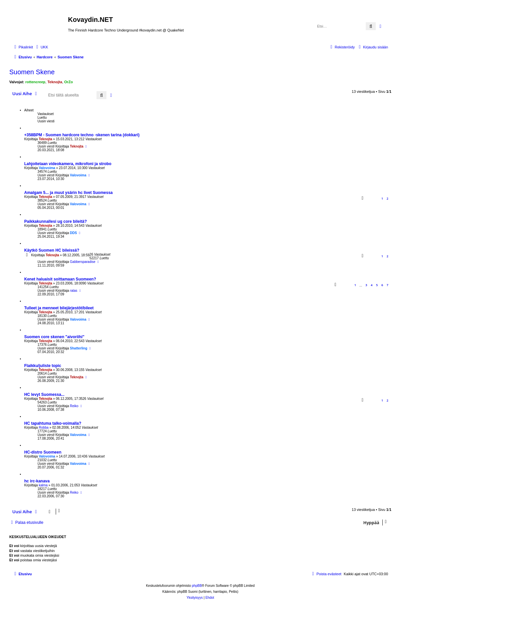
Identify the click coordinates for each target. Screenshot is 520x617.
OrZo (68, 82)
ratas (73, 290)
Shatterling (78, 348)
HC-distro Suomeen (42, 452)
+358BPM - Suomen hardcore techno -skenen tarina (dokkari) (82, 135)
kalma (43, 485)
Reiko (74, 406)
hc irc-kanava (37, 481)
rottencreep (35, 82)
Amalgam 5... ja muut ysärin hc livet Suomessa (68, 192)
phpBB (197, 585)
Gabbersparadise (83, 262)
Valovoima (47, 168)
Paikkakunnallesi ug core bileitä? (55, 221)
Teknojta (54, 82)
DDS (73, 233)
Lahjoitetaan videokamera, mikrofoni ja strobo (67, 163)
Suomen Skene (32, 72)
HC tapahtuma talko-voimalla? (52, 423)
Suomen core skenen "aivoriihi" (54, 337)
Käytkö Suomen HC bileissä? (51, 250)
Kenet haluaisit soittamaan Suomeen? (60, 279)
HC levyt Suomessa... (44, 394)
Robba (43, 427)
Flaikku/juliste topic (42, 365)
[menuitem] (41, 47)
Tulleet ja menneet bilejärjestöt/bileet (59, 308)
